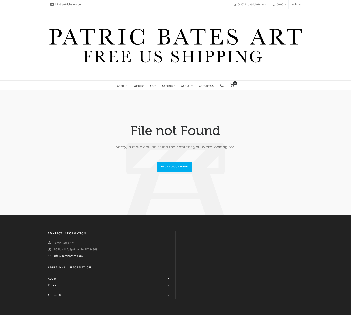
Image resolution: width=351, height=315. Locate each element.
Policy (52, 285)
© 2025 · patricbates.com (250, 4)
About (52, 278)
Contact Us (55, 295)
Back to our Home (174, 166)
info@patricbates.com (66, 4)
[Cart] (279, 4)
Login (296, 4)
